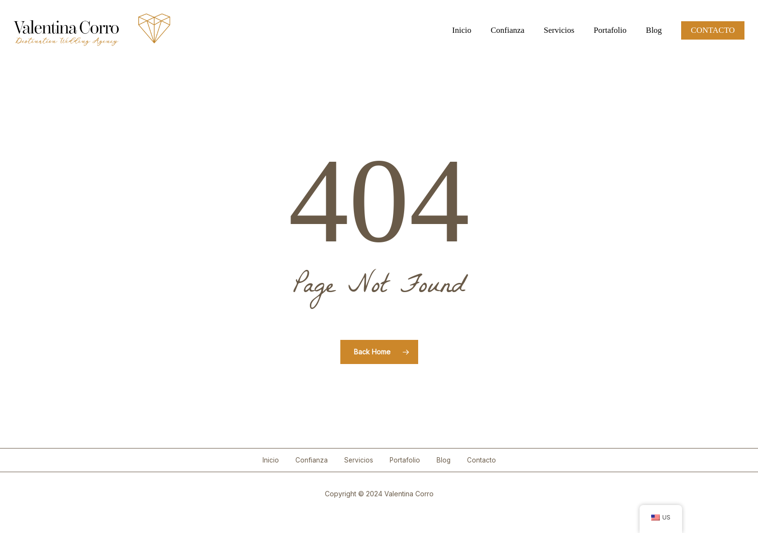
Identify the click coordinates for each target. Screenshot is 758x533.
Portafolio (405, 460)
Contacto (481, 460)
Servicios (358, 460)
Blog (444, 460)
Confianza (311, 460)
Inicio (270, 460)
